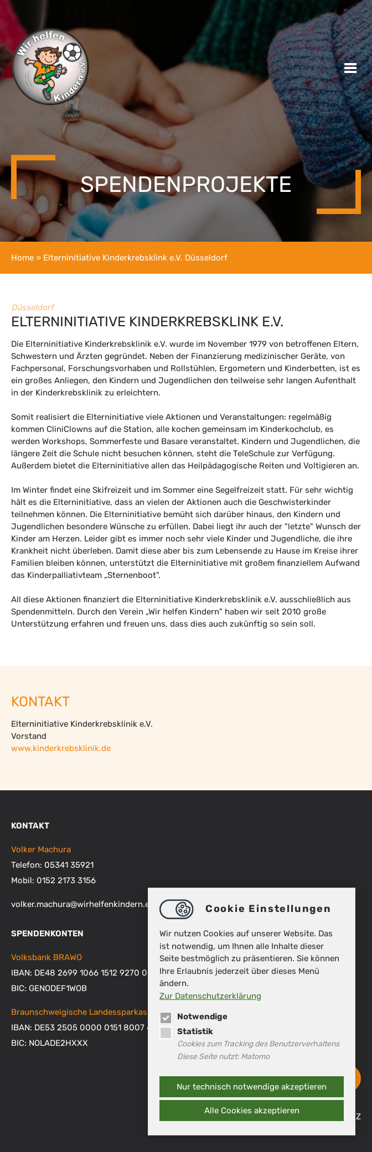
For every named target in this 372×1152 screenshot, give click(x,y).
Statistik (186, 1031)
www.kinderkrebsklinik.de (61, 748)
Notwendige (193, 1016)
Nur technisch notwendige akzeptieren (252, 1087)
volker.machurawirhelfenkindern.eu (82, 904)
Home (22, 258)
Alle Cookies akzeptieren (251, 1110)
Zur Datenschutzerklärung (210, 996)
